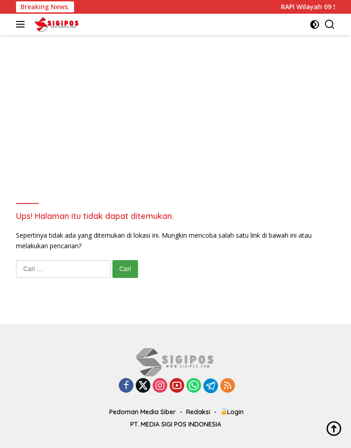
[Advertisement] (175, 103)
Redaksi (198, 412)
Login (232, 412)
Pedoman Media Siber (142, 412)
